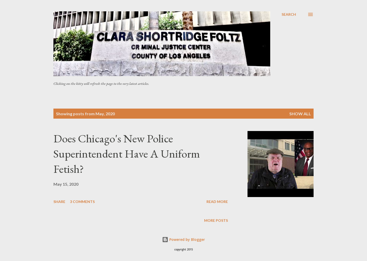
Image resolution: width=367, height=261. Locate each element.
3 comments (82, 201)
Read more (217, 201)
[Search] (289, 14)
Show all (300, 113)
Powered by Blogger (183, 239)
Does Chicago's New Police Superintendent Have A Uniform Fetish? (126, 153)
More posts (216, 220)
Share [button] (59, 201)
